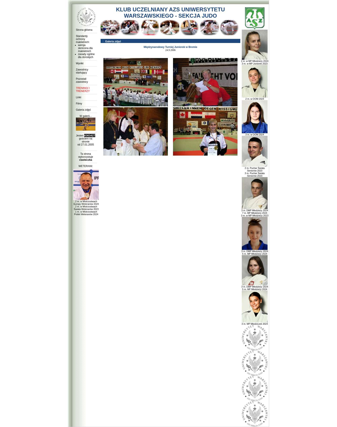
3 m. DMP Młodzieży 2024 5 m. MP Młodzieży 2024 (254, 251)
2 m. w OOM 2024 (255, 97)
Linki (78, 97)
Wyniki (79, 63)
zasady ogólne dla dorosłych (86, 56)
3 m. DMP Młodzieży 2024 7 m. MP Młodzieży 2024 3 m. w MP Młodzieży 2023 (254, 212)
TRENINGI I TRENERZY (83, 90)
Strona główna (84, 29)
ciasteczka (85, 159)
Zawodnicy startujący (82, 71)
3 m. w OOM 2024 (255, 133)
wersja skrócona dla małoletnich (85, 48)
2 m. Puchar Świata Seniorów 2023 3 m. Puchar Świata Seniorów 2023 (255, 171)
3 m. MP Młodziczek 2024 (255, 322)
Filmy (79, 103)
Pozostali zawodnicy (82, 80)
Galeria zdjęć (83, 109)
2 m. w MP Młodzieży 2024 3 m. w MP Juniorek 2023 (254, 61)
